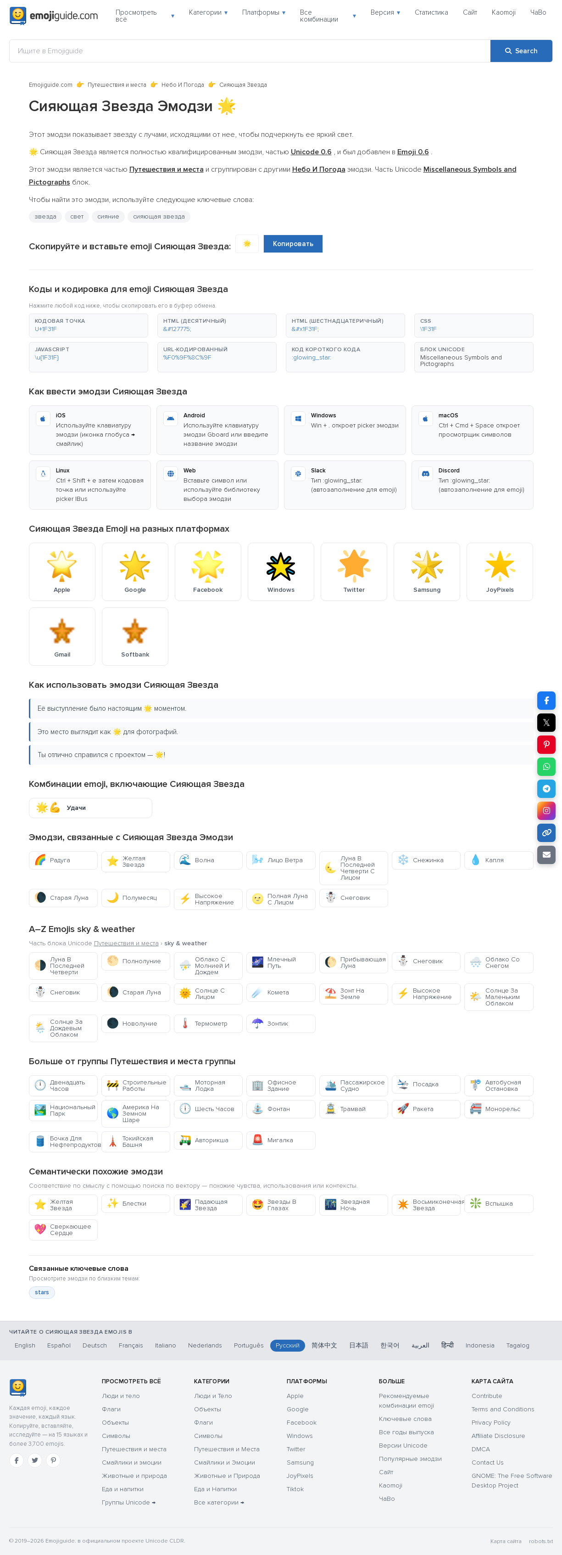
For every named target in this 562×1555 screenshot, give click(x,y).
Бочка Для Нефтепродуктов (66, 1141)
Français (131, 1345)
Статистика (431, 12)
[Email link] (546, 855)
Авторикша (203, 1140)
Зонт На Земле (344, 994)
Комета (270, 992)
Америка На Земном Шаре (132, 1113)
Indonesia (480, 1345)
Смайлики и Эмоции (224, 1462)
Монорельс (494, 1109)
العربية (420, 1345)
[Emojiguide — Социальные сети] (17, 1388)
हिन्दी (447, 1345)
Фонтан (270, 1109)
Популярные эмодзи (410, 1459)
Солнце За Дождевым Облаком (58, 1028)
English (25, 1345)
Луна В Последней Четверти (59, 965)
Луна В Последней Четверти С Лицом (349, 867)
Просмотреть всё (145, 15)
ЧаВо (538, 12)
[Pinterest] (53, 1460)
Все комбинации (328, 15)
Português (249, 1345)
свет (76, 216)
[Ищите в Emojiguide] (250, 51)
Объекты (115, 1422)
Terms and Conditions (503, 1409)
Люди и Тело (213, 1396)
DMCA (481, 1449)
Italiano (165, 1345)
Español (59, 1345)
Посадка (418, 1084)
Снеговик (347, 898)
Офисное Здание (273, 1085)
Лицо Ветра (277, 860)
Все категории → (219, 1502)
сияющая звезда (159, 216)
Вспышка (491, 1203)
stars (42, 1292)
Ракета (415, 1109)
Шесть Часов (206, 1109)
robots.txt (541, 1541)
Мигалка (272, 1140)
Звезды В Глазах (273, 1205)
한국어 (390, 1345)
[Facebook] (16, 1460)
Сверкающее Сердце (62, 1230)
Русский (288, 1345)
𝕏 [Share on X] (546, 723)
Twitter (296, 1449)
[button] (88, 325)
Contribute (487, 1396)
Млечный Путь (273, 962)
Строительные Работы (136, 1085)
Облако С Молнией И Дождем (204, 965)
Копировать (293, 244)
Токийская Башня (129, 1141)
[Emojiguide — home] (53, 16)
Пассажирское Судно (354, 1085)
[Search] (521, 51)
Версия (385, 12)
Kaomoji (504, 12)
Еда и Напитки (215, 1489)
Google (298, 1409)
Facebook (302, 1422)
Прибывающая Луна (355, 962)
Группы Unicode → (129, 1502)
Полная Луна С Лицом (279, 899)
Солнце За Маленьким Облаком (494, 997)
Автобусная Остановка (495, 1085)
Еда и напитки (123, 1489)
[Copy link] (546, 833)
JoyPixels (300, 1476)
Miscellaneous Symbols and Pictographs (461, 361)
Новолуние (131, 1023)
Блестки (126, 1203)
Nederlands (205, 1345)
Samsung (300, 1462)
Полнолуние (133, 961)
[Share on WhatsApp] (546, 767)
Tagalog (517, 1345)
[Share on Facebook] (546, 700)
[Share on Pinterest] (546, 744)
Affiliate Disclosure (498, 1436)
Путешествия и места (117, 85)
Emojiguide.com (50, 85)
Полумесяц (131, 898)
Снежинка (420, 860)
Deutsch (95, 1345)
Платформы (263, 12)
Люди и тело (121, 1396)
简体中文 (324, 1345)
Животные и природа (134, 1476)
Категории (208, 12)
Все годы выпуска (406, 1432)
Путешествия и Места (227, 1449)
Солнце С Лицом (202, 994)
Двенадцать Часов (59, 1085)
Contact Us (488, 1462)
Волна (196, 860)
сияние (108, 216)
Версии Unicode (403, 1445)
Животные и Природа (227, 1476)
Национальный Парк (64, 1110)
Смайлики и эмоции (131, 1462)
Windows (300, 1436)
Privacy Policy (491, 1422)
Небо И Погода (182, 85)
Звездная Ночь (347, 1205)
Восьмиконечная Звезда (429, 1205)
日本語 (358, 1345)
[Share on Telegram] (546, 789)
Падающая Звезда (203, 1205)
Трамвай (345, 1109)
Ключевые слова (405, 1419)
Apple (295, 1396)
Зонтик (269, 1023)
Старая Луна (61, 898)
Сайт (470, 12)
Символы (116, 1436)
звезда (45, 216)
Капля (486, 860)
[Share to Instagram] (546, 811)
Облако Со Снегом (494, 962)
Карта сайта (506, 1541)
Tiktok (295, 1489)
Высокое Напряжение (206, 899)
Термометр (203, 1023)
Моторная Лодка (202, 1085)
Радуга (52, 860)
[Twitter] (35, 1460)
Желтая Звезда (125, 861)
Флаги (111, 1409)
